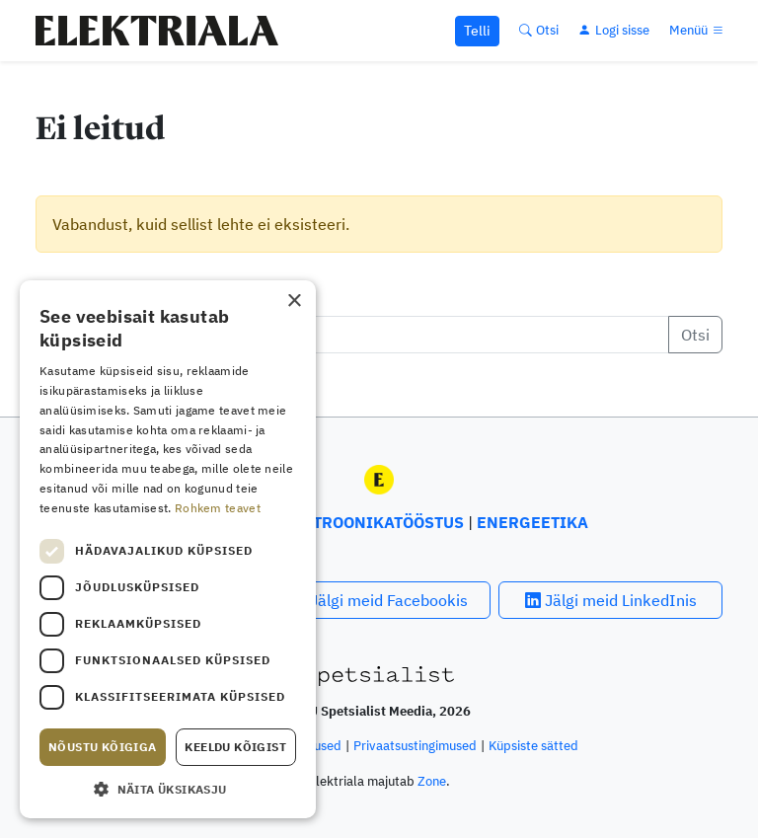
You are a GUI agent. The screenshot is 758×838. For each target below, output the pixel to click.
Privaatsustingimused (415, 745)
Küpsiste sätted (533, 745)
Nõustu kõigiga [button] (102, 746)
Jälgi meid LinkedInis (611, 600)
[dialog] (168, 549)
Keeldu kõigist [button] (235, 746)
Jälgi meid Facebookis (379, 600)
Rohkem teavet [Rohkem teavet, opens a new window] (218, 507)
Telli (477, 30)
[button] (167, 789)
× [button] (293, 301)
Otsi (695, 334)
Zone (431, 781)
